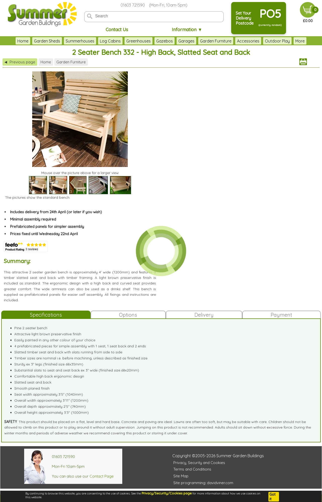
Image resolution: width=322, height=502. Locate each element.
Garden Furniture (215, 41)
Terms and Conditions (192, 469)
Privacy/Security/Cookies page (167, 493)
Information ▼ (187, 29)
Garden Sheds (47, 41)
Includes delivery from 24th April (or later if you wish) (56, 212)
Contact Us (117, 29)
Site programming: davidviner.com (203, 482)
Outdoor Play (277, 41)
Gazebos (164, 41)
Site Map (180, 476)
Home (22, 41)
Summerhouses (80, 41)
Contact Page (102, 476)
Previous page (20, 62)
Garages (186, 41)
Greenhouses (138, 41)
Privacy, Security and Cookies (199, 462)
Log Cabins (110, 41)
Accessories (248, 41)
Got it (272, 496)
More (300, 41)
